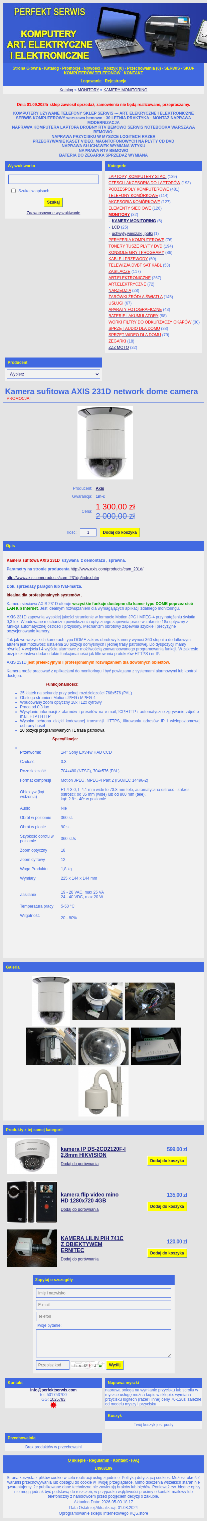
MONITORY (88, 90)
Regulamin (99, 1460)
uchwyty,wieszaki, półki (132, 233)
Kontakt (120, 1460)
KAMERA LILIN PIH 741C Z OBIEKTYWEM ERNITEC (92, 1244)
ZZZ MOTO (119, 347)
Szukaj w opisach (33, 191)
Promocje (71, 68)
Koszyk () (114, 68)
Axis (100, 488)
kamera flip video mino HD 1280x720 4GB (90, 1197)
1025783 (57, 1399)
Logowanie (91, 81)
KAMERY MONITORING (125, 90)
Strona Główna (27, 68)
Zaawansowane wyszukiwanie (53, 213)
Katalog (51, 68)
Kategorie (117, 166)
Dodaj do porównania (79, 1163)
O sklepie (76, 1460)
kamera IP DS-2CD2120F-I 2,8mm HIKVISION (93, 1152)
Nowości (92, 68)
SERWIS (172, 68)
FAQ (135, 1460)
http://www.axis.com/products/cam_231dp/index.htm (53, 577)
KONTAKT (133, 73)
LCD (116, 227)
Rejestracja (115, 81)
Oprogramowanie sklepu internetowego (94, 1513)
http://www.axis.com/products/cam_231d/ (106, 569)
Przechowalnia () (144, 68)
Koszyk (115, 1415)
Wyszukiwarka (21, 166)
